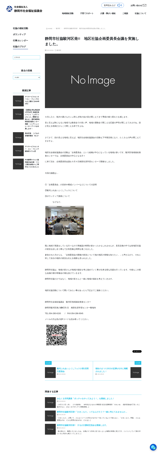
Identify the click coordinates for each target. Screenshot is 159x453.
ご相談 (125, 13)
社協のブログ (19, 46)
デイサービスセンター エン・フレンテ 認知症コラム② (32, 149)
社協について (140, 13)
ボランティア (19, 34)
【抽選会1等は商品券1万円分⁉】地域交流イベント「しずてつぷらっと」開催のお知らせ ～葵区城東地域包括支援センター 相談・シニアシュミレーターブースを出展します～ (32, 119)
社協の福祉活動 (20, 28)
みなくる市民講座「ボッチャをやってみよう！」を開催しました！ (85, 399)
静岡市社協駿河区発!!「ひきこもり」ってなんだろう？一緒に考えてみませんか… (92, 412)
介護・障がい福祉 (108, 13)
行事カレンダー (20, 40)
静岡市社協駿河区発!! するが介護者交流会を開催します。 (82, 425)
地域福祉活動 (67, 13)
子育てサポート (87, 13)
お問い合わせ (136, 5)
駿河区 (59, 50)
